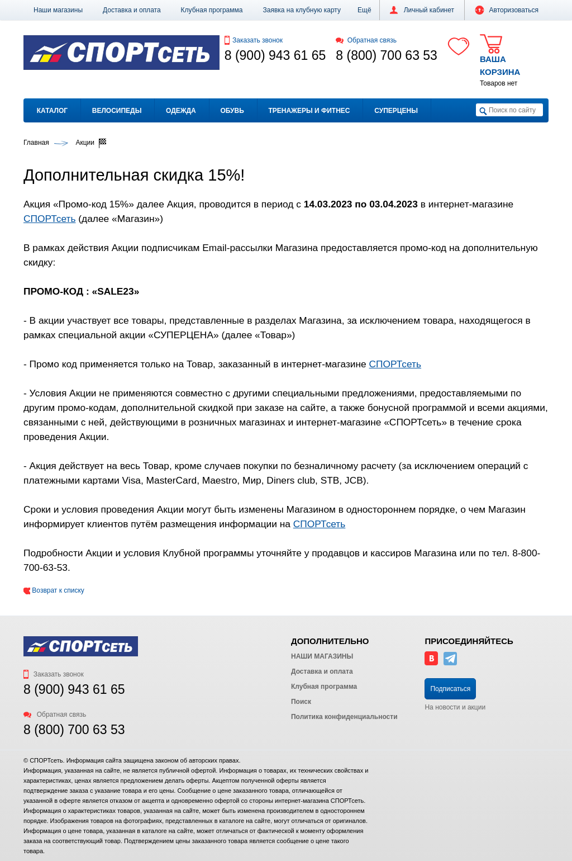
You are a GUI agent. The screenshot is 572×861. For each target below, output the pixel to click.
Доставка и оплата (132, 10)
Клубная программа (212, 10)
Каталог (52, 111)
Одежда (181, 111)
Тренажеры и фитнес (309, 111)
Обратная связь (366, 40)
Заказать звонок (254, 40)
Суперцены (396, 111)
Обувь (232, 111)
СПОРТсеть (49, 218)
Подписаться (450, 689)
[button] (364, 10)
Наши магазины (58, 10)
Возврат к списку (53, 590)
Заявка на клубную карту (302, 10)
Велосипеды (117, 111)
